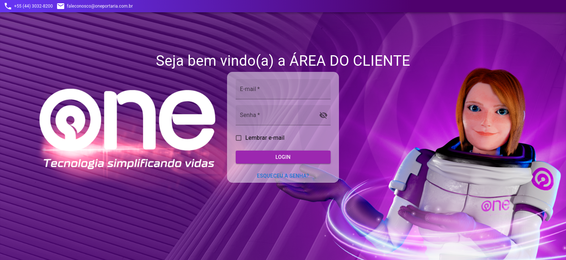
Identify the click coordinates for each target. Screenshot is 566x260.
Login (283, 157)
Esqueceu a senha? (283, 176)
